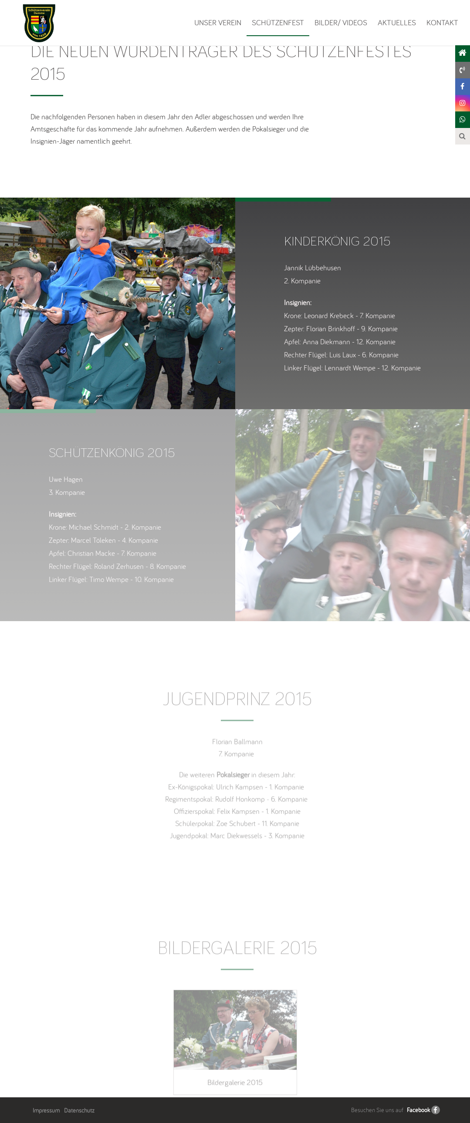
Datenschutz (79, 1110)
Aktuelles (397, 22)
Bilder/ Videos (340, 22)
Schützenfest (278, 22)
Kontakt (442, 22)
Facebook (418, 1110)
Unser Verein (217, 22)
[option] (117, 303)
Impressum (46, 1110)
